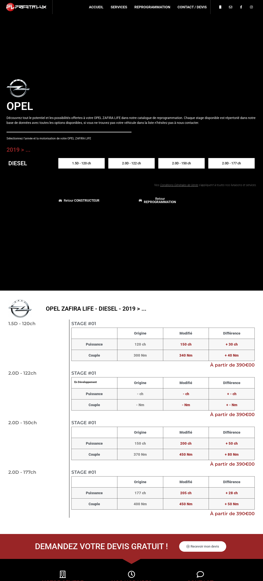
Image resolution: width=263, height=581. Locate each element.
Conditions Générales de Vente (179, 185)
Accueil (96, 7)
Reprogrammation (152, 7)
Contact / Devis (192, 7)
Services (119, 7)
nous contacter (187, 123)
